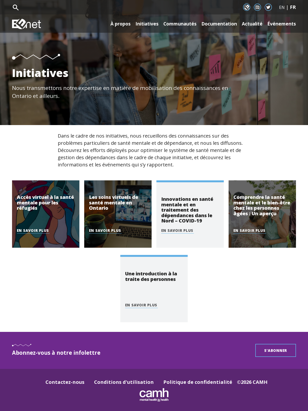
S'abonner (275, 350)
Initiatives (135, 24)
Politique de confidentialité (197, 382)
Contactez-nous (64, 382)
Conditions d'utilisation (124, 382)
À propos (106, 24)
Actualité (249, 24)
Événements (281, 24)
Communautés (170, 24)
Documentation (213, 24)
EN (282, 7)
